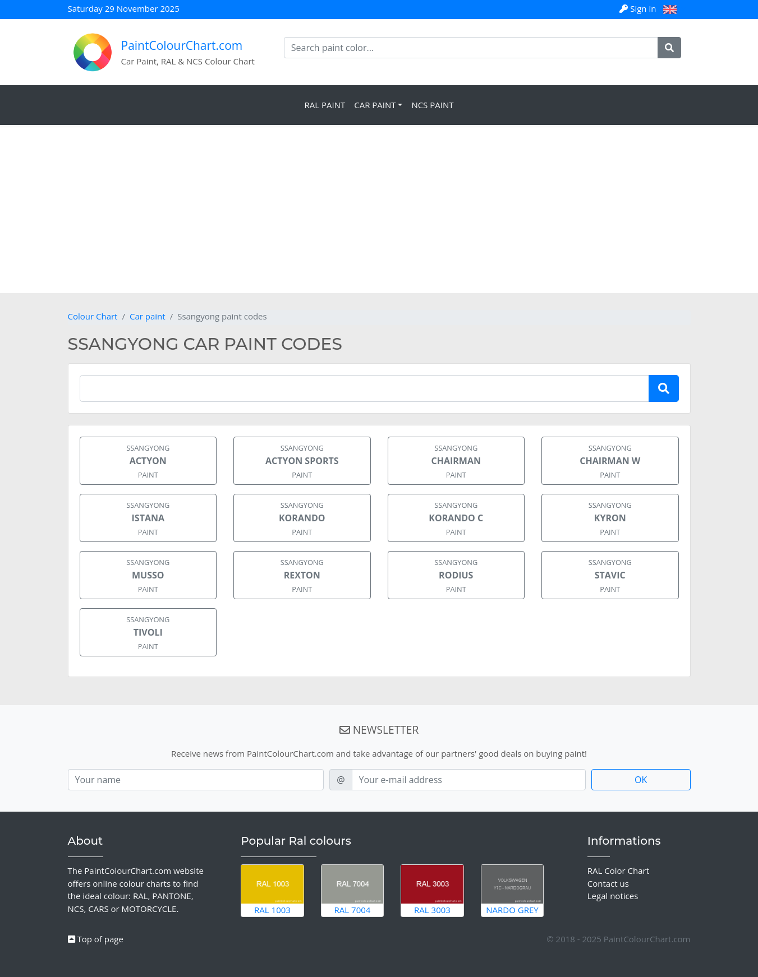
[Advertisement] (379, 209)
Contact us (608, 883)
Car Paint (375, 104)
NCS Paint (432, 104)
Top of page (95, 938)
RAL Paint (324, 104)
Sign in (638, 8)
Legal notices (612, 895)
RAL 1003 (272, 890)
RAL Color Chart (618, 870)
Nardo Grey (512, 890)
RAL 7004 (352, 890)
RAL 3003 (432, 890)
